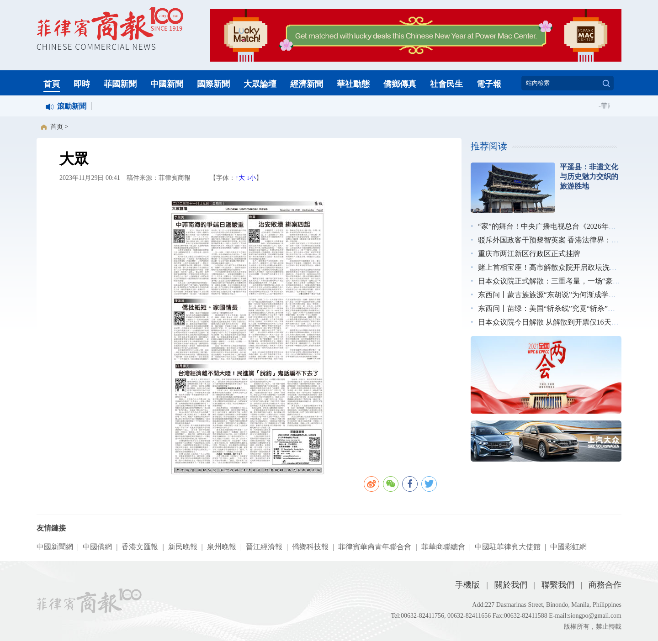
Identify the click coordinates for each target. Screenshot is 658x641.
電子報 (489, 84)
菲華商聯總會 (443, 547)
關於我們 (510, 584)
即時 (82, 84)
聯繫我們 (557, 584)
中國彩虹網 (568, 547)
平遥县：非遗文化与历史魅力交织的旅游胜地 (589, 176)
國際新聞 (213, 84)
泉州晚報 (221, 547)
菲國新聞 (120, 84)
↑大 (240, 177)
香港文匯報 (140, 547)
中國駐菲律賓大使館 (508, 547)
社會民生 (446, 84)
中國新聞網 (55, 547)
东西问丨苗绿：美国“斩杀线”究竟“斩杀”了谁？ (554, 308)
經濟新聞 (306, 84)
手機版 (467, 584)
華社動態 (353, 84)
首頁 (51, 84)
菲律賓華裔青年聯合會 (374, 547)
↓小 (251, 177)
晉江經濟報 (264, 547)
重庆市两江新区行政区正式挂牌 (529, 253)
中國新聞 (166, 84)
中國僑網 (97, 547)
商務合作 (605, 584)
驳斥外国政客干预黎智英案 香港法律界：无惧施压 (559, 240)
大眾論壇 (260, 84)
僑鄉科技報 (310, 547)
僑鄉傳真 (399, 84)
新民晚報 (182, 547)
